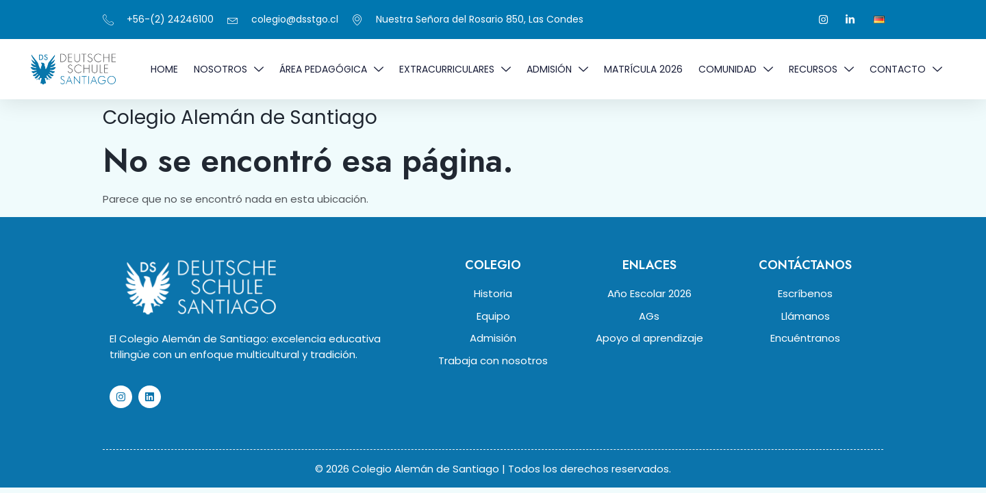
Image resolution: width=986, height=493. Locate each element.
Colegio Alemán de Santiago (240, 117)
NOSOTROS (229, 69)
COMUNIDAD (735, 69)
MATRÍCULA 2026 (643, 69)
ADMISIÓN (557, 69)
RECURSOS (821, 69)
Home (164, 69)
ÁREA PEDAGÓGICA (331, 69)
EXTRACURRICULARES (455, 69)
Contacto (906, 69)
